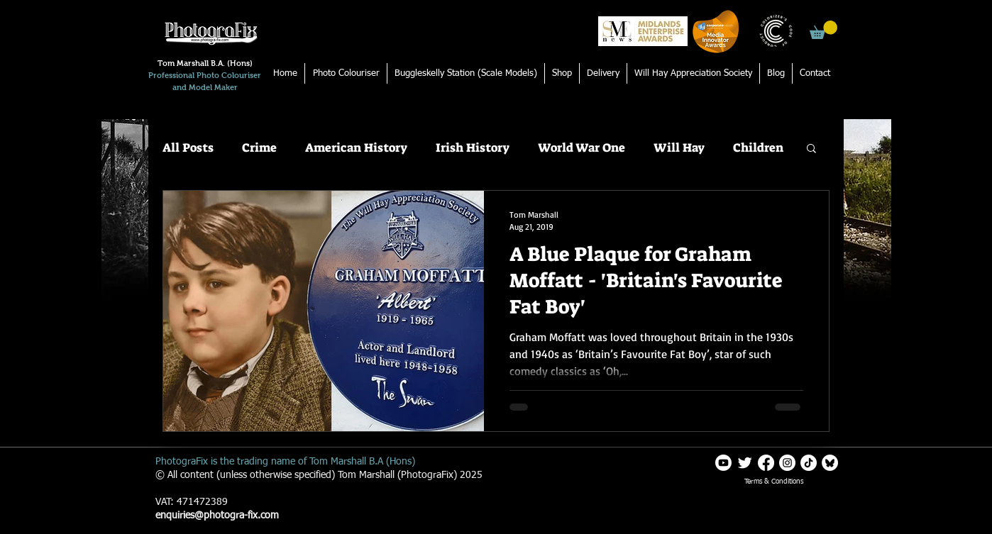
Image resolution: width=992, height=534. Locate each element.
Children (758, 147)
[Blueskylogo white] (830, 463)
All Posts (188, 147)
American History (356, 147)
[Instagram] (787, 463)
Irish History (472, 147)
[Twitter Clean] (745, 463)
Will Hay (679, 147)
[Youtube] (723, 463)
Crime (259, 147)
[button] (823, 30)
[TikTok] (808, 463)
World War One (581, 147)
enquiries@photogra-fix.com (217, 516)
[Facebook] (766, 463)
